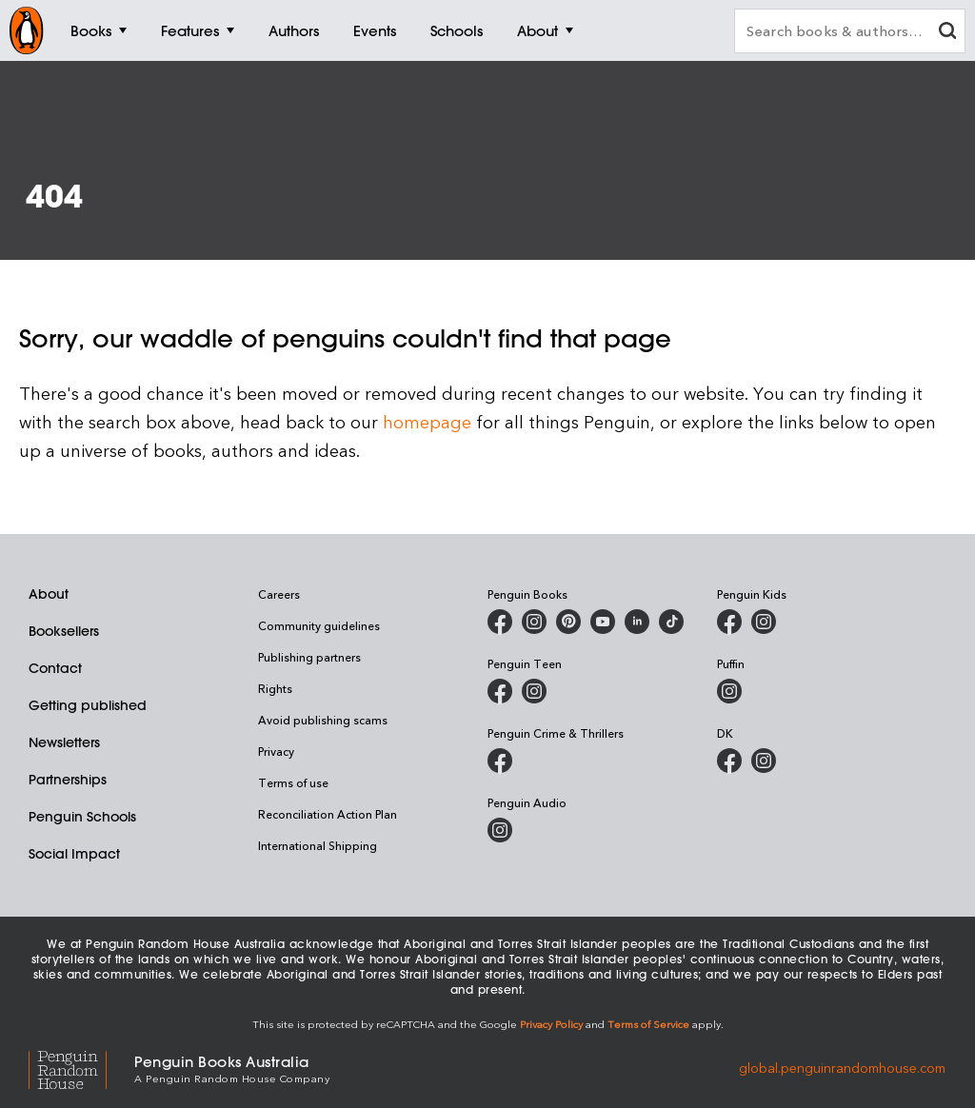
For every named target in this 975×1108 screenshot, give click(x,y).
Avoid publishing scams (323, 719)
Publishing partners (309, 656)
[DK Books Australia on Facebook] (729, 760)
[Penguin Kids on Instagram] (763, 621)
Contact (55, 668)
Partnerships (68, 779)
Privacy (276, 751)
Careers (279, 594)
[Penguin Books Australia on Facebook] (500, 621)
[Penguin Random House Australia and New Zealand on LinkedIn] (637, 621)
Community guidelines (319, 625)
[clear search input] (947, 33)
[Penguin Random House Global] (81, 1067)
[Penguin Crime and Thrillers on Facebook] (500, 760)
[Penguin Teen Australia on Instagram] (534, 691)
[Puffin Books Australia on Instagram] (729, 691)
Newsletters (64, 742)
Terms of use (293, 782)
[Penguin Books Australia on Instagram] (534, 621)
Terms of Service (648, 1024)
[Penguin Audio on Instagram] (500, 830)
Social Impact (74, 853)
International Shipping (317, 845)
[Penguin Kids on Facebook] (729, 621)
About (49, 594)
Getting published (88, 705)
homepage (427, 421)
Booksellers (64, 631)
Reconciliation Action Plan (327, 813)
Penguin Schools (82, 816)
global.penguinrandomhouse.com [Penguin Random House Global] (842, 1068)
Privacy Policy (551, 1024)
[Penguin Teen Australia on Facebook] (500, 691)
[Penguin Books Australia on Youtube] (602, 621)
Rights (275, 688)
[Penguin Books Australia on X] (568, 621)
